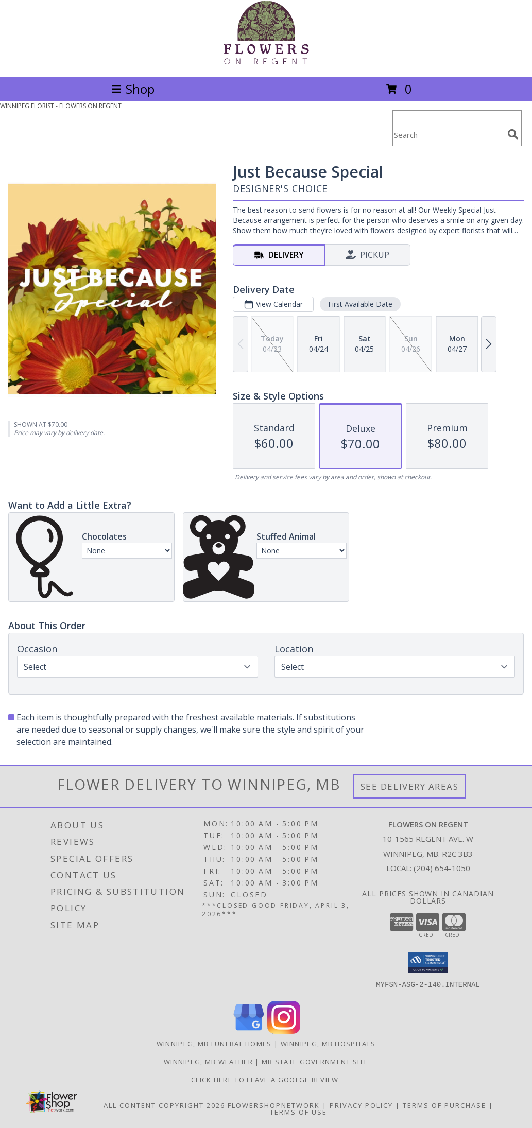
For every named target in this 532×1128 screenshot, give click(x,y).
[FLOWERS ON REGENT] (266, 61)
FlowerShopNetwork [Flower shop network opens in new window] (274, 1105)
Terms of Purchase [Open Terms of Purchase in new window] (444, 1105)
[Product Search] (448, 135)
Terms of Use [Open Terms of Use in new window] (298, 1112)
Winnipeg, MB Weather (208, 1061)
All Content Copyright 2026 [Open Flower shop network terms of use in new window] (164, 1105)
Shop (133, 88)
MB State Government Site (315, 1061)
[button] (428, 962)
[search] (513, 134)
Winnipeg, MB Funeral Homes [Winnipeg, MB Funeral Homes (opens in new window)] (214, 1043)
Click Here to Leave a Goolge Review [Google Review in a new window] (266, 1079)
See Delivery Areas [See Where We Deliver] (410, 786)
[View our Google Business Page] (248, 1031)
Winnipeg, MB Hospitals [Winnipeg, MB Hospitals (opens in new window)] (328, 1043)
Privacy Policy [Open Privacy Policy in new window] (361, 1105)
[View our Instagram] (283, 1031)
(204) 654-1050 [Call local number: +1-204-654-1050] (442, 868)
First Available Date (360, 304)
